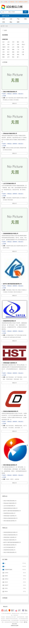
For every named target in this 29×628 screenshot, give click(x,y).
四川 (8, 52)
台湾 (8, 57)
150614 (6, 579)
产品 (18, 19)
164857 (6, 585)
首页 (3, 19)
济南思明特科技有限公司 (9, 321)
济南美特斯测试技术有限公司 (10, 233)
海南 (13, 52)
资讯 (3, 22)
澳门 (18, 57)
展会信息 (20, 93)
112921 (6, 572)
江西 (3, 52)
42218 (6, 582)
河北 (23, 42)
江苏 (8, 47)
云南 (23, 52)
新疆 (3, 57)
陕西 (8, 54)
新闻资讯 (15, 93)
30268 (6, 575)
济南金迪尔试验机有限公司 (10, 133)
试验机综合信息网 (14, 625)
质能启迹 (12, 1)
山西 (3, 44)
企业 (11, 19)
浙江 (23, 47)
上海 (8, 42)
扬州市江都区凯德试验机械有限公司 (12, 283)
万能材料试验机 (8, 569)
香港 (13, 57)
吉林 (18, 44)
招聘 (18, 22)
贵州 (18, 52)
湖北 (8, 49)
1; (5, 563)
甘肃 (13, 54)
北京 (3, 42)
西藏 (3, 54)
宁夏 (23, 54)
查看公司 (14, 103)
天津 (13, 42)
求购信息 (9, 93)
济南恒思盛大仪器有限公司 (10, 363)
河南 (8, 44)
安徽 (18, 47)
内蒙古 (4, 47)
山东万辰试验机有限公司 (9, 183)
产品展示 (4, 93)
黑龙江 (23, 44)
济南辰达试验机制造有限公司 (10, 411)
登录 (16, 1)
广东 (18, 49)
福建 (3, 49)
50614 (6, 591)
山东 (13, 47)
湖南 (13, 49)
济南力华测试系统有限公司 (10, 91)
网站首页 (5, 606)
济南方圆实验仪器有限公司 (10, 465)
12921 (6, 588)
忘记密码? (25, 1)
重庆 (18, 42)
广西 (23, 49)
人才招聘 (4, 95)
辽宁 (13, 44)
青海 (18, 54)
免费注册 (21, 1)
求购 (25, 19)
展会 (11, 22)
